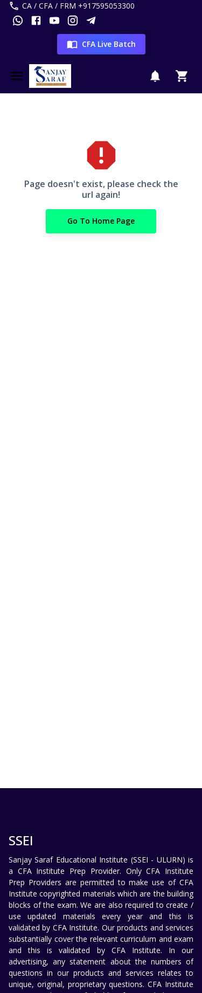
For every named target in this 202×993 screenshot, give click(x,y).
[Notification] (155, 76)
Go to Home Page (101, 221)
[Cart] (182, 76)
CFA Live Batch (101, 44)
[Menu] (17, 76)
